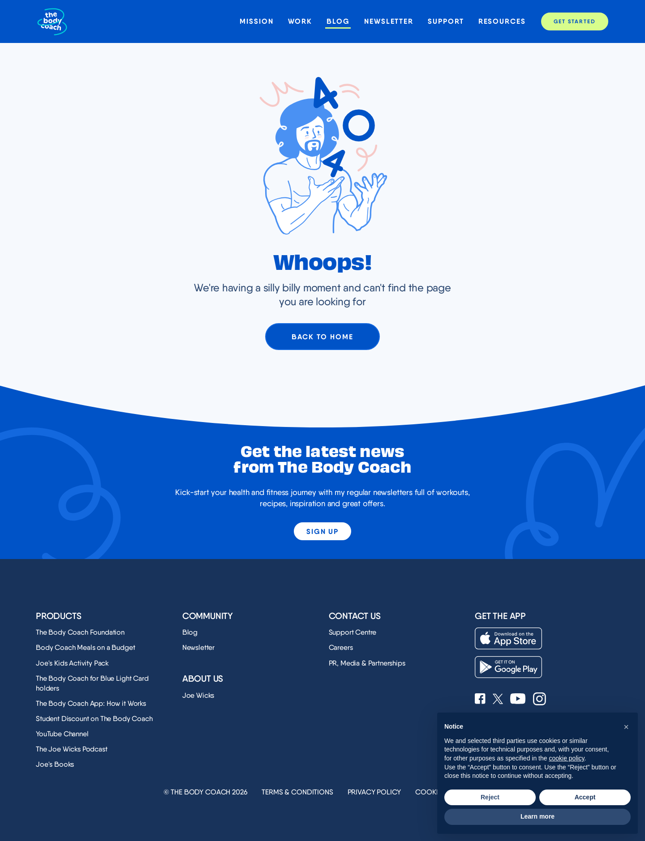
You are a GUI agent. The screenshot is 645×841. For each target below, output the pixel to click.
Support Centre (353, 632)
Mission (256, 21)
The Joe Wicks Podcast (72, 749)
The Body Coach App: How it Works (91, 703)
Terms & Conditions (297, 792)
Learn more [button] (537, 816)
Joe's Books (55, 764)
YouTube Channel (62, 734)
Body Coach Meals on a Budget (85, 647)
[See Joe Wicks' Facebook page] (480, 699)
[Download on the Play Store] (508, 667)
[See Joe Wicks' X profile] (498, 700)
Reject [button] (490, 797)
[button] (626, 727)
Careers (341, 647)
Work (300, 21)
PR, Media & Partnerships (367, 663)
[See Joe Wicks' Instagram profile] (539, 699)
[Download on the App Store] (508, 638)
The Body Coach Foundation (80, 632)
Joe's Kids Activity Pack (72, 663)
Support (446, 21)
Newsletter (388, 21)
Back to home (322, 336)
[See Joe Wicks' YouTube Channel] (518, 699)
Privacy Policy (374, 792)
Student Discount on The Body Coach (94, 718)
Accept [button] (585, 797)
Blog (338, 21)
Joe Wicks (198, 695)
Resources (502, 21)
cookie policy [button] (566, 758)
